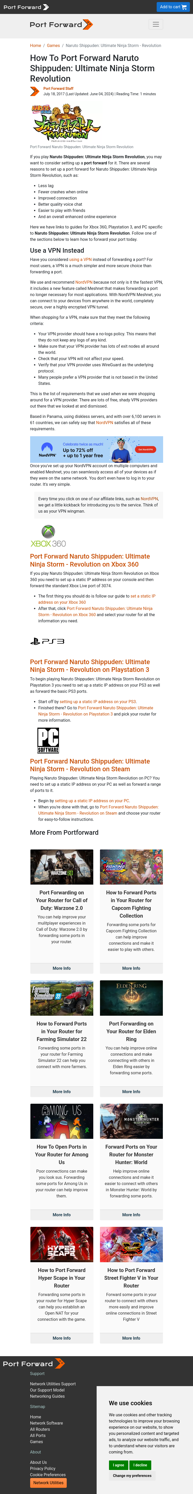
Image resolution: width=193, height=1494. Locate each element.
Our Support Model (47, 1390)
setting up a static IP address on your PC (92, 800)
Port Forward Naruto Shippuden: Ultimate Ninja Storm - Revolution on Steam (90, 765)
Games (53, 45)
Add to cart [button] (173, 7)
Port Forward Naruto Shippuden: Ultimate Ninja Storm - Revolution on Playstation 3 (90, 665)
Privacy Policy (43, 1468)
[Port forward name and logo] (26, 6)
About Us (38, 1462)
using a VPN (80, 259)
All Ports (38, 1435)
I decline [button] (140, 1465)
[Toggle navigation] (156, 24)
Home (35, 45)
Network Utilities (48, 1482)
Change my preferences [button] (132, 1476)
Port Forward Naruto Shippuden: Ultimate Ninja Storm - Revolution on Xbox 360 (90, 560)
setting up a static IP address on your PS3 (98, 701)
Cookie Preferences (48, 1474)
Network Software (46, 1423)
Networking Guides (47, 1396)
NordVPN (84, 282)
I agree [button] (118, 1465)
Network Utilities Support (53, 1383)
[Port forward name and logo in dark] (61, 24)
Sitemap (37, 1406)
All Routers (40, 1429)
